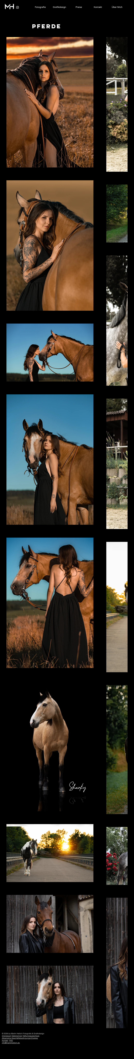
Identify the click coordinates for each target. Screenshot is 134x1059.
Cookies (34, 1038)
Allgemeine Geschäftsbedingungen (16, 1038)
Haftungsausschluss (31, 1036)
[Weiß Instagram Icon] (17, 7)
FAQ (11, 1040)
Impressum (6, 1036)
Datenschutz (17, 1036)
